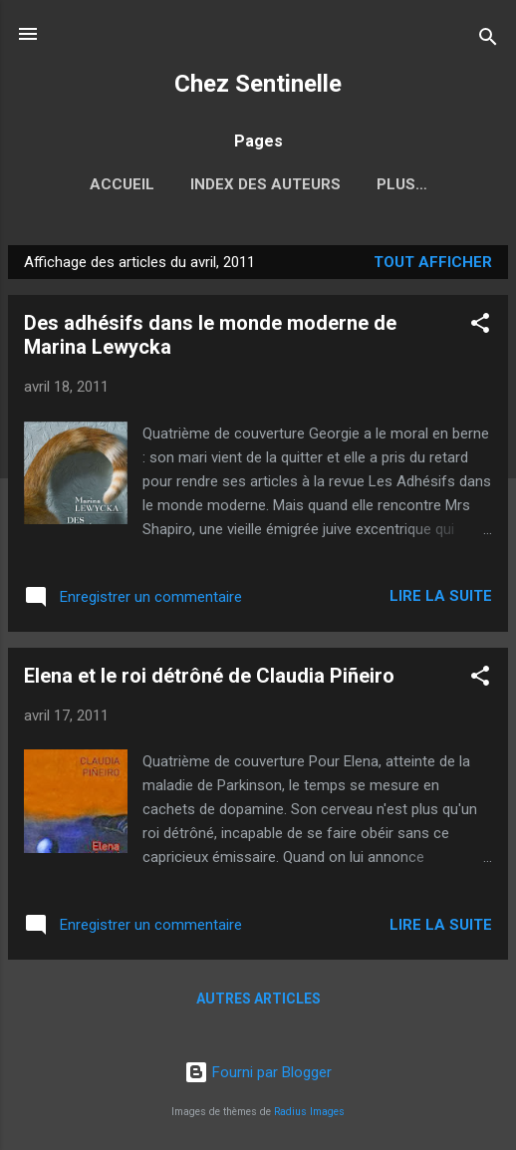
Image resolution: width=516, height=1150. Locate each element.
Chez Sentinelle (258, 84)
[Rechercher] (488, 40)
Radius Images (309, 1111)
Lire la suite (440, 596)
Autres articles (258, 998)
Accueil (122, 184)
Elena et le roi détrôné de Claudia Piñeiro (209, 676)
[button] (480, 326)
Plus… (402, 184)
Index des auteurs (265, 184)
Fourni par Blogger (258, 1072)
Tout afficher (433, 262)
